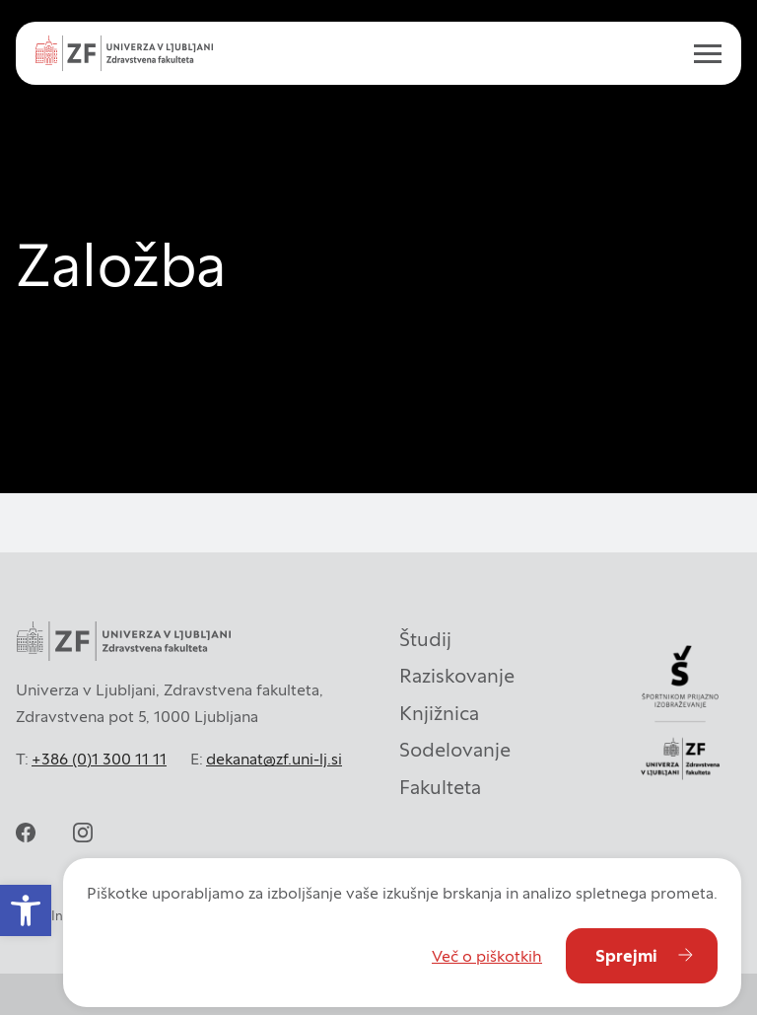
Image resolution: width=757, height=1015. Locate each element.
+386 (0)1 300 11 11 (99, 758)
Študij (425, 639)
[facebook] (25, 832)
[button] (25, 910)
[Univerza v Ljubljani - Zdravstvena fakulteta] (124, 53)
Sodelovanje (455, 749)
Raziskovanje (457, 676)
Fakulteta (440, 787)
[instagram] (83, 832)
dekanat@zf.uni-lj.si (274, 758)
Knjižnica (439, 713)
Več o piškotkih (487, 956)
